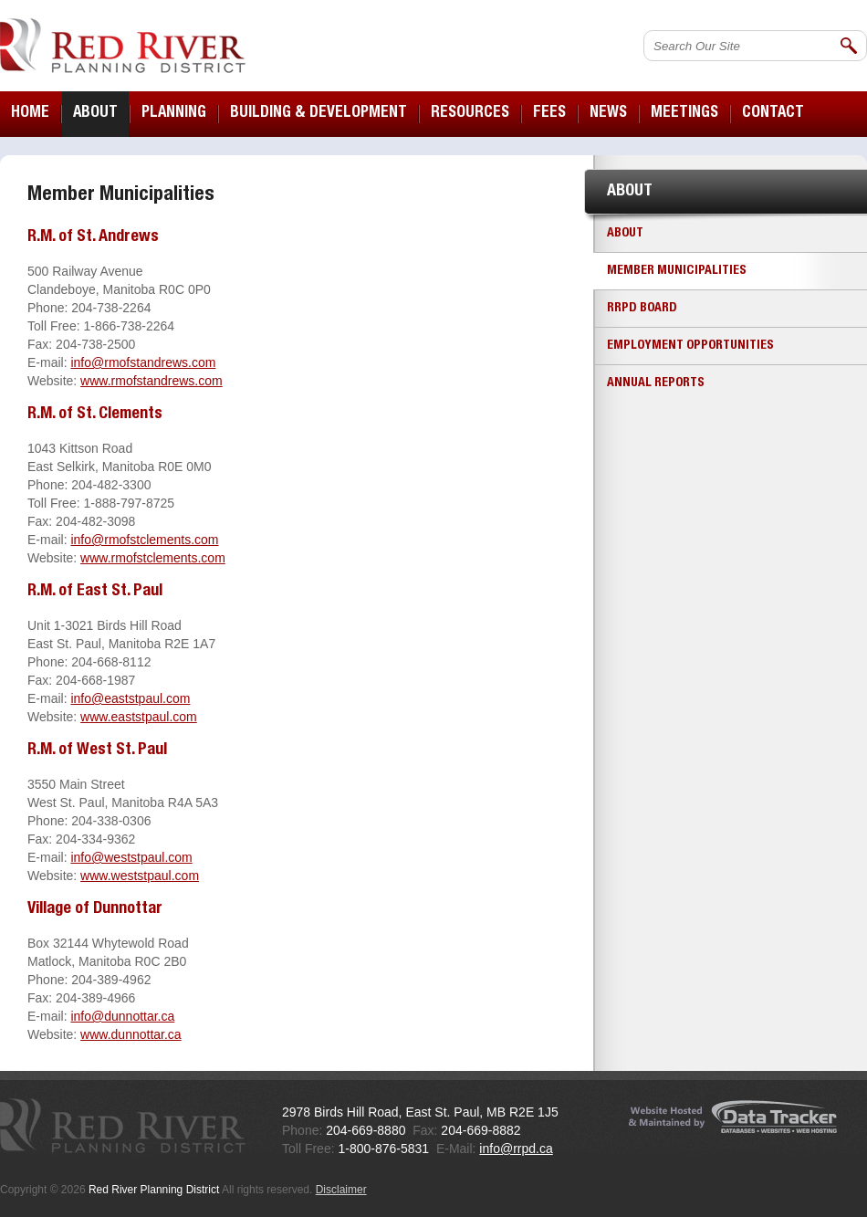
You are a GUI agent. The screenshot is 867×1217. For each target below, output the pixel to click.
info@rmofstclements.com (144, 539)
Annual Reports (656, 383)
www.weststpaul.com (139, 875)
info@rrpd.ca (515, 1148)
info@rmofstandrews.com (142, 362)
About (625, 233)
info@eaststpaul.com (130, 698)
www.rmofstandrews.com (151, 380)
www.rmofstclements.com (152, 558)
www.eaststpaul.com (138, 716)
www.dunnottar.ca (131, 1034)
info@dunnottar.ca (122, 1016)
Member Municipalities (677, 271)
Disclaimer (341, 1189)
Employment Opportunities (690, 346)
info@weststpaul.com (131, 857)
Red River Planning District (122, 45)
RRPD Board (642, 308)
